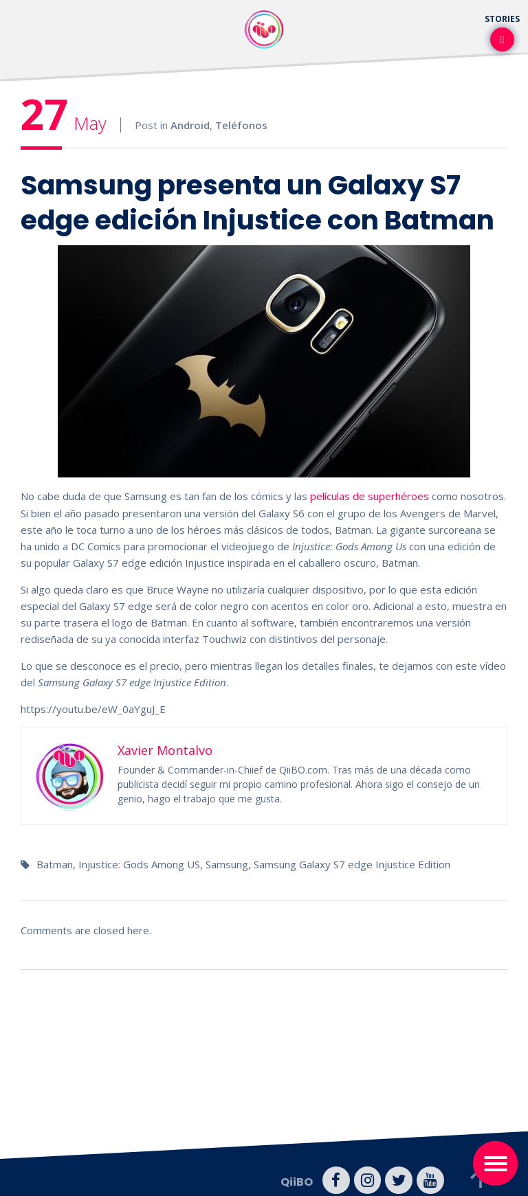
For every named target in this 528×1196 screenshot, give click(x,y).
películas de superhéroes (369, 496)
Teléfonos (241, 125)
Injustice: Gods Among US (139, 863)
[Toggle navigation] (495, 1163)
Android (190, 125)
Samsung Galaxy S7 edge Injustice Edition (352, 863)
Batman (54, 863)
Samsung (227, 863)
